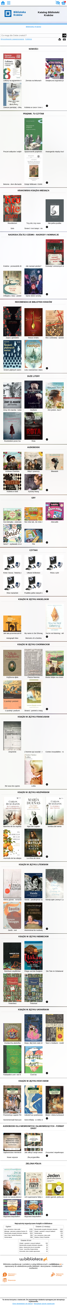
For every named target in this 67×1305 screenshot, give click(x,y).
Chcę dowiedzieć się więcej (22, 1304)
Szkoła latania (8, 1237)
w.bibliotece (55, 1264)
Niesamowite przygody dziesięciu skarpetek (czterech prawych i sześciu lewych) (26, 1233)
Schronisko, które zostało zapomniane (29, 1251)
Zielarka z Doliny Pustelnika (41, 1237)
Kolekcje (28, 39)
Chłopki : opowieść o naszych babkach (44, 1231)
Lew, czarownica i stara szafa (12, 1229)
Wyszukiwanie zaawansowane (12, 39)
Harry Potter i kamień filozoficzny (13, 1235)
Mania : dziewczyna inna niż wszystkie (29, 1247)
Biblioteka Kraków (33, 27)
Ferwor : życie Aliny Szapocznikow (28, 1249)
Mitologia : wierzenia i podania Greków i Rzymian (17, 1231)
